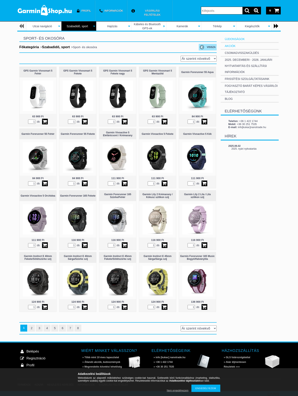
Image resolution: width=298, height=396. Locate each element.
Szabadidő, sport (77, 26)
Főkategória (29, 47)
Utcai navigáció (42, 26)
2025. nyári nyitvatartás (244, 148)
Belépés (32, 351)
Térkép (217, 26)
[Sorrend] (199, 59)
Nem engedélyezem (178, 390)
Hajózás (112, 26)
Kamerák (182, 26)
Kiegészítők (252, 26)
